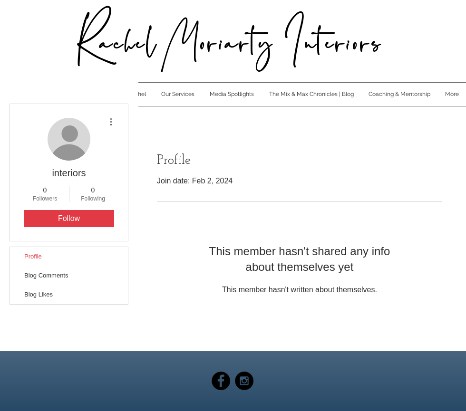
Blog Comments (46, 275)
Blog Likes (38, 294)
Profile (33, 256)
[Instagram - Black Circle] (244, 381)
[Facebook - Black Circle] (221, 381)
